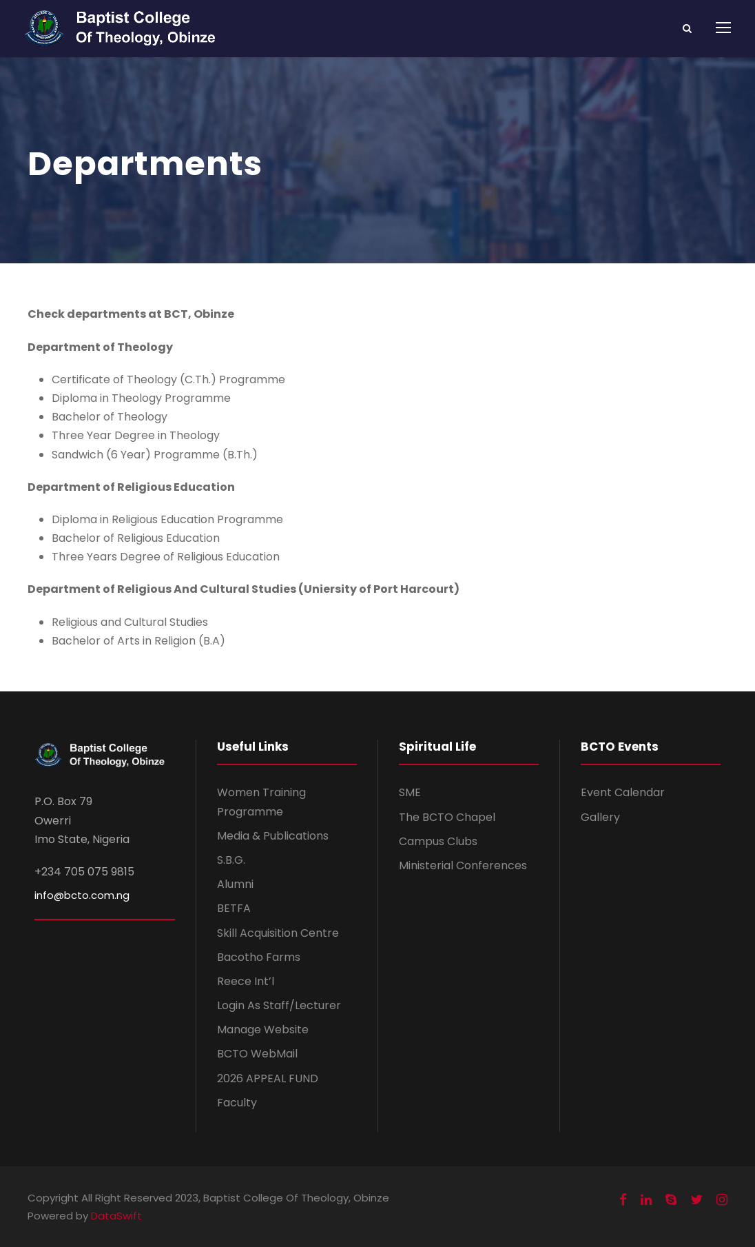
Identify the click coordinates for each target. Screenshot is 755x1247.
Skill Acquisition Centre (278, 933)
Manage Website (263, 1029)
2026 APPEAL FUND (267, 1078)
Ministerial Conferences (463, 865)
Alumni (235, 884)
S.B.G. (231, 860)
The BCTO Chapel (447, 817)
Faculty (237, 1103)
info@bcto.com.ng (82, 895)
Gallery (600, 817)
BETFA (234, 908)
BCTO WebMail (257, 1054)
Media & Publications (273, 836)
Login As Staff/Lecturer (279, 1005)
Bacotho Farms (258, 957)
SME (410, 792)
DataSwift (116, 1215)
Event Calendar (623, 792)
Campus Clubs (438, 841)
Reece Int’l (245, 981)
